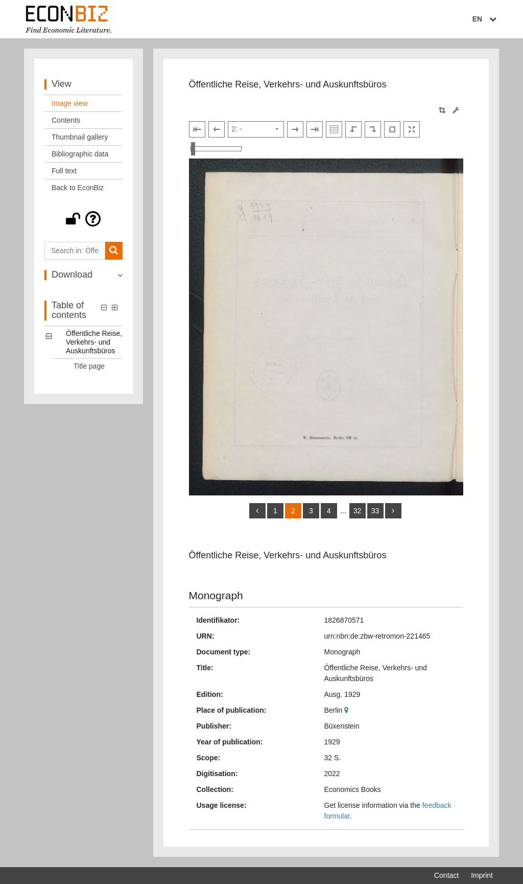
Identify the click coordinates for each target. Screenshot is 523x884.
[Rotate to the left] (353, 129)
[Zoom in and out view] (216, 148)
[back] (257, 510)
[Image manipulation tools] (455, 110)
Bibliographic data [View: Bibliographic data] (80, 154)
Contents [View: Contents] (66, 120)
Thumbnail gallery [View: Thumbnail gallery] (80, 137)
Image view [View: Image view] (70, 103)
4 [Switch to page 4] (329, 511)
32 (357, 511)
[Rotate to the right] (373, 129)
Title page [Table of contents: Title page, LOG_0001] (89, 366)
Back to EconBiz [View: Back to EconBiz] (78, 188)
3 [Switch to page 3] (311, 511)
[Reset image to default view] (392, 129)
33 (375, 511)
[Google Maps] (347, 710)
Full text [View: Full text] (64, 171)
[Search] (113, 250)
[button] (83, 219)
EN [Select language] (485, 19)
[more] (393, 510)
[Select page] (255, 129)
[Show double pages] (334, 129)
